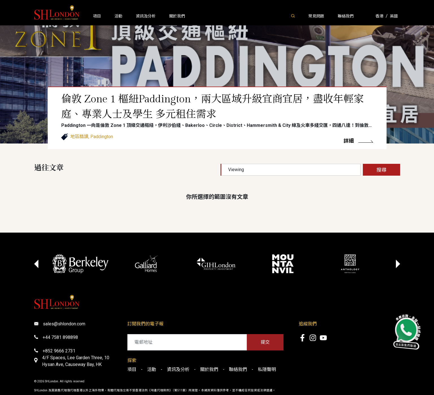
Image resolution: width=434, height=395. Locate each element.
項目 (97, 16)
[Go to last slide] (36, 264)
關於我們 (177, 16)
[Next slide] (398, 264)
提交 (265, 342)
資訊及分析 (146, 16)
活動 (118, 16)
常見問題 (316, 16)
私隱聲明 (267, 369)
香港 (379, 16)
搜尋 (381, 170)
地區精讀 (79, 136)
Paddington (101, 136)
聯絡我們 (346, 16)
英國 (394, 16)
